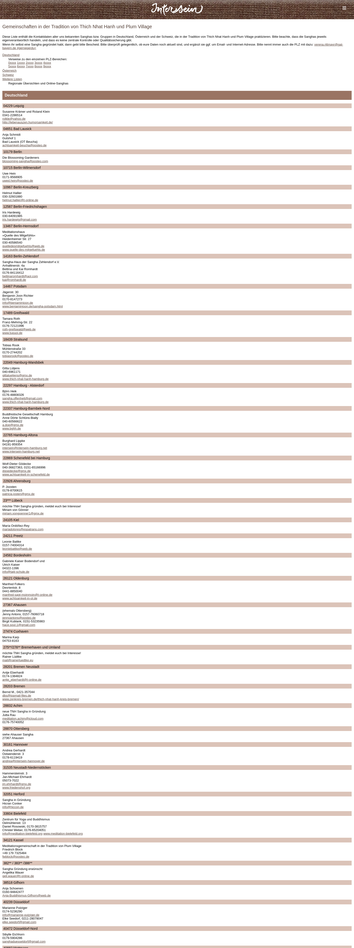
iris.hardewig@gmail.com (19, 219)
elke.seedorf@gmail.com (19, 922)
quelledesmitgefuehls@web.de (23, 246)
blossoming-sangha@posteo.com (25, 161)
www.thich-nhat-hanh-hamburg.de (25, 379)
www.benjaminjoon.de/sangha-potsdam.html (32, 306)
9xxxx (47, 66)
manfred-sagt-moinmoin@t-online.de (27, 595)
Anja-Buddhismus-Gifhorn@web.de (26, 895)
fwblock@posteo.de (15, 856)
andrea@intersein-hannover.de (23, 761)
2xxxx (30, 63)
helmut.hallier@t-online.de (20, 200)
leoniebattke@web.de (17, 548)
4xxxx (47, 63)
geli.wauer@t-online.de (18, 876)
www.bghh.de (11, 428)
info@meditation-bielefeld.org (22, 833)
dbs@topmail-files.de (16, 695)
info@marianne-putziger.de (20, 915)
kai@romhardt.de (14, 280)
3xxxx (38, 63)
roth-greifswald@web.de (19, 329)
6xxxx (21, 66)
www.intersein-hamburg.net (21, 451)
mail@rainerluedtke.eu (17, 660)
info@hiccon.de (13, 807)
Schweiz (8, 75)
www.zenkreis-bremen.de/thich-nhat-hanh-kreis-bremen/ (40, 699)
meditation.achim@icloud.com (23, 718)
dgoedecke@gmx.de (16, 471)
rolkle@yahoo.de (14, 118)
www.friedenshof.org (16, 787)
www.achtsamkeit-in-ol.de (19, 598)
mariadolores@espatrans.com (23, 529)
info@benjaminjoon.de (17, 303)
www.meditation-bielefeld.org (63, 833)
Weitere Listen (12, 79)
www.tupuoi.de (12, 333)
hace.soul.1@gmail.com (18, 625)
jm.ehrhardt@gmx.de (16, 784)
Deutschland (10, 55)
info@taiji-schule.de (15, 571)
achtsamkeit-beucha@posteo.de (24, 145)
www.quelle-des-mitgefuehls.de (23, 249)
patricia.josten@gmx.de (18, 494)
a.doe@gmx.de (12, 425)
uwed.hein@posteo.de (17, 180)
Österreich (9, 70)
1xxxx (21, 63)
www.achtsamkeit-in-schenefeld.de (26, 474)
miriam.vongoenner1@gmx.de (23, 513)
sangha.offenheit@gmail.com (22, 398)
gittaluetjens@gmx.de (17, 375)
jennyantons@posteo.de (19, 618)
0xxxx (12, 63)
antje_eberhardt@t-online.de (21, 679)
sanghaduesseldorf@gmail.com (23, 941)
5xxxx (12, 66)
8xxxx (38, 66)
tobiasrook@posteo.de (17, 356)
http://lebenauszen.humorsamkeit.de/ (27, 122)
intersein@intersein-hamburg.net (24, 448)
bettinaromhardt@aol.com (20, 276)
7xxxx (30, 66)
